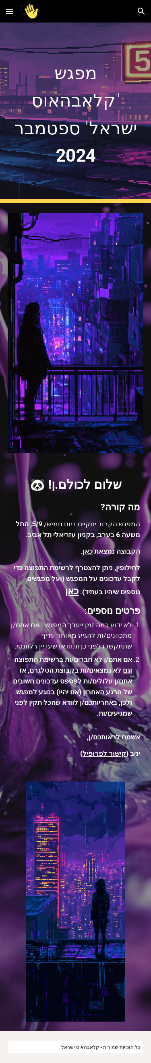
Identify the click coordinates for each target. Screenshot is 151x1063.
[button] (9, 11)
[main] (76, 113)
